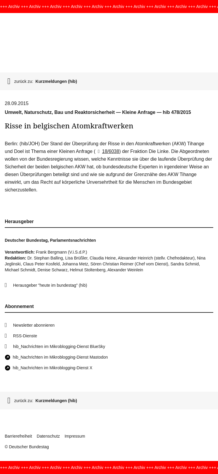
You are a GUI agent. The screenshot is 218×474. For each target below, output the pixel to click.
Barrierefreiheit (18, 436)
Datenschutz (48, 436)
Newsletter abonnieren (34, 325)
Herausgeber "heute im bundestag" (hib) (50, 285)
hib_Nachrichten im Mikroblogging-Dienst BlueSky (59, 346)
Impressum (75, 436)
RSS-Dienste (25, 335)
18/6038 (107, 151)
